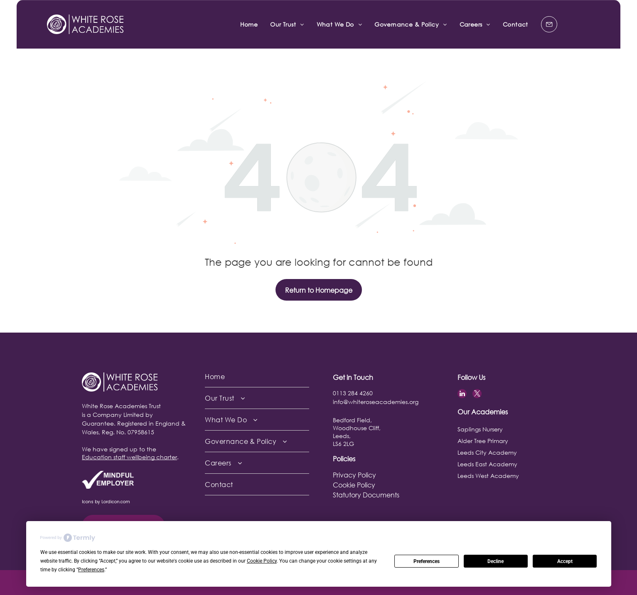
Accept (565, 561)
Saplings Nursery (480, 429)
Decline (495, 561)
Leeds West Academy (488, 476)
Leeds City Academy (487, 452)
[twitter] (477, 394)
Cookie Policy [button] (262, 561)
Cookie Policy (354, 484)
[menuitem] (249, 24)
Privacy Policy (354, 474)
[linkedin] (462, 394)
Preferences (426, 561)
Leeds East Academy (487, 464)
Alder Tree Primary (482, 441)
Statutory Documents (366, 494)
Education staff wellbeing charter (129, 457)
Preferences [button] (91, 570)
